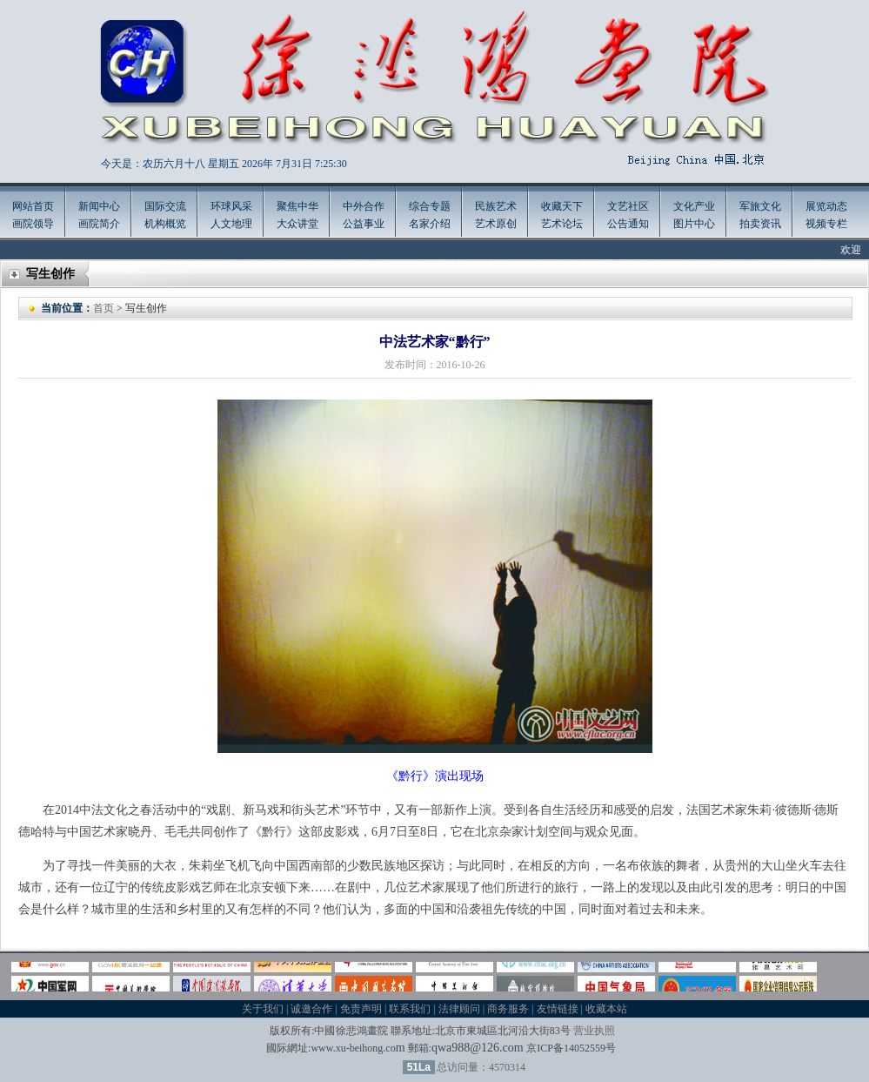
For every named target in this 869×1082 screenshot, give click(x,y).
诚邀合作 (311, 1009)
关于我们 (263, 1009)
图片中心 (694, 224)
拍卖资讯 (760, 224)
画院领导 (33, 224)
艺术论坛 (562, 224)
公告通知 (628, 224)
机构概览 (165, 224)
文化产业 (694, 206)
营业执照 (594, 1031)
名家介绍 (430, 224)
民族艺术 (496, 206)
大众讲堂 (297, 224)
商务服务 (508, 1009)
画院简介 (99, 224)
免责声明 (361, 1009)
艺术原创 (496, 224)
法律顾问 (459, 1009)
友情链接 (557, 1009)
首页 (103, 308)
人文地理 (231, 224)
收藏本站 (606, 1009)
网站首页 (33, 206)
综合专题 (430, 206)
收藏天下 (562, 206)
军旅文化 (760, 206)
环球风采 (231, 206)
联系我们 (410, 1009)
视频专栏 (826, 224)
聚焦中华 (297, 206)
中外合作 (363, 206)
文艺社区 (628, 206)
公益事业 (363, 224)
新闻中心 (99, 206)
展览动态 (826, 206)
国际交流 (165, 206)
